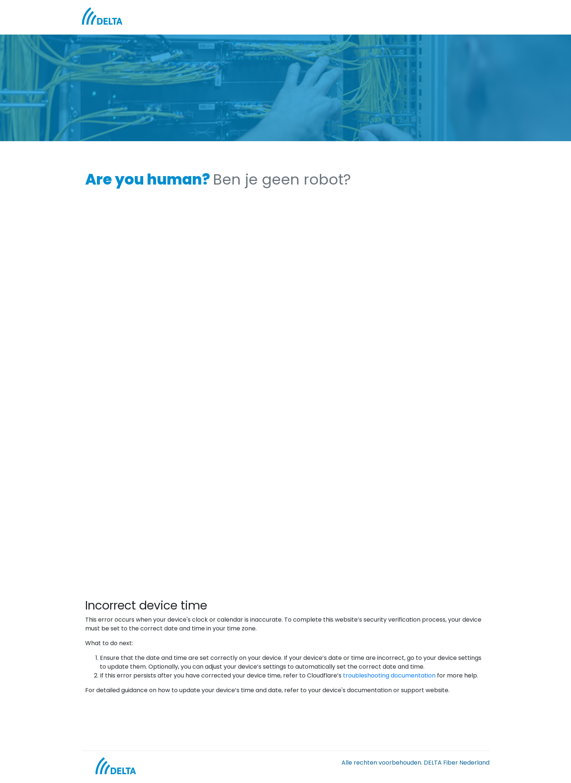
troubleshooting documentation (389, 675)
